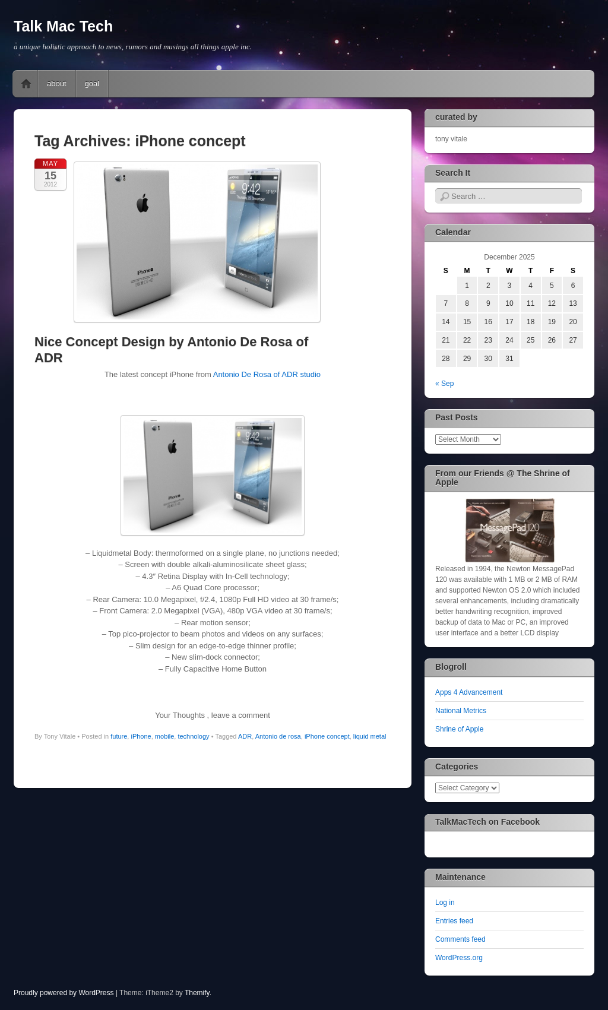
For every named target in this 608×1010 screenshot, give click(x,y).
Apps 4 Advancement (468, 692)
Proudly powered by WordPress (64, 993)
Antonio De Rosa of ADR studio (267, 374)
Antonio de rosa (278, 736)
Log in (445, 902)
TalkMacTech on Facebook (487, 822)
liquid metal (370, 736)
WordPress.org (459, 958)
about (56, 83)
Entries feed (454, 921)
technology (193, 736)
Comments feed (460, 939)
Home (26, 83)
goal (92, 83)
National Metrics (460, 711)
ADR (245, 736)
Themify (197, 993)
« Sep (444, 383)
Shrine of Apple (459, 729)
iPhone (141, 736)
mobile (164, 736)
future (118, 736)
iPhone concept (327, 736)
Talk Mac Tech (63, 26)
